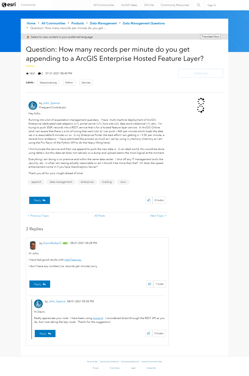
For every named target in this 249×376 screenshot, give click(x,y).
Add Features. (73, 259)
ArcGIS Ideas (129, 5)
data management (61, 182)
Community (28, 5)
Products (77, 23)
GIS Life (149, 5)
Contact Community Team (152, 362)
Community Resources (174, 5)
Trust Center (115, 368)
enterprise (87, 182)
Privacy (96, 368)
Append (98, 318)
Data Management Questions (144, 23)
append (36, 182)
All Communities (103, 5)
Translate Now (210, 36)
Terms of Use (92, 362)
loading (107, 182)
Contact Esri (151, 368)
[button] (149, 200)
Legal (133, 368)
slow (123, 182)
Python (69, 82)
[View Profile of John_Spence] (51, 103)
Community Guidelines (109, 362)
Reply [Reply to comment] (37, 284)
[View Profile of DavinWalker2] (52, 243)
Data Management (103, 23)
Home (31, 23)
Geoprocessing (48, 82)
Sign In (212, 5)
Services (86, 82)
